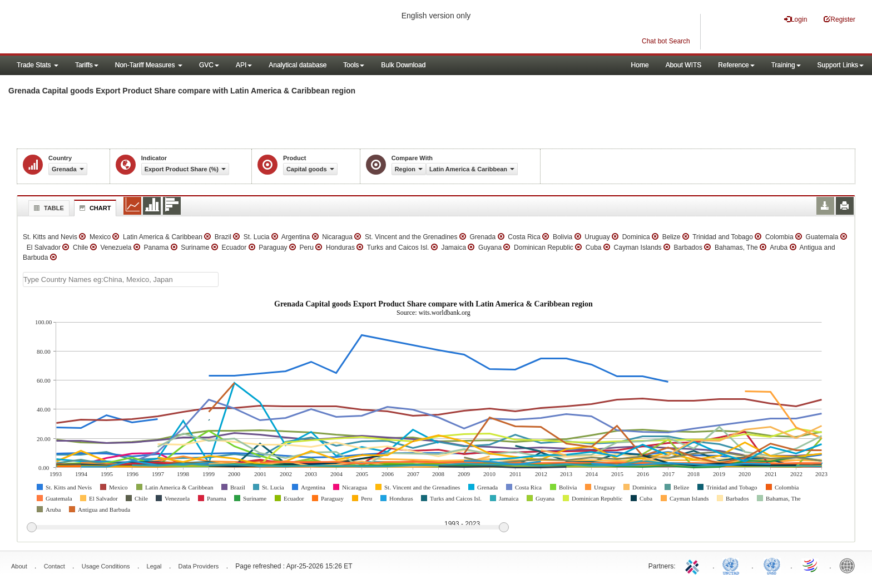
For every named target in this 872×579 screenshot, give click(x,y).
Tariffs (86, 65)
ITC (694, 565)
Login (795, 19)
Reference (736, 65)
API (244, 65)
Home (640, 65)
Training (786, 65)
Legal (154, 566)
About (19, 566)
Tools (353, 65)
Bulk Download (403, 65)
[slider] (267, 527)
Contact (54, 566)
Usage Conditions (106, 566)
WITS (111, 28)
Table (47, 208)
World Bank (850, 565)
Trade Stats (37, 65)
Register (839, 19)
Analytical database (297, 65)
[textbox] (121, 279)
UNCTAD (733, 565)
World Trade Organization (811, 565)
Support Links (841, 65)
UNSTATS (772, 565)
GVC (209, 65)
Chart (94, 208)
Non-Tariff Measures (148, 65)
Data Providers (199, 566)
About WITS (684, 65)
